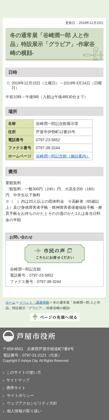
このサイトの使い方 (23, 372)
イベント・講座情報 (34, 302)
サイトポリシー (20, 395)
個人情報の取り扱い (24, 411)
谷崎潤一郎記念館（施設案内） (63, 156)
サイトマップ (18, 380)
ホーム (10, 302)
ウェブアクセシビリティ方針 (32, 403)
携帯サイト (16, 388)
